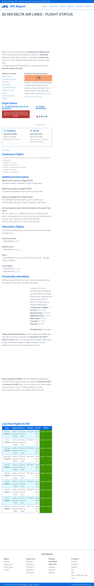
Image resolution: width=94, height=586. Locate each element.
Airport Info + (54, 6)
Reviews (52, 572)
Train (73, 577)
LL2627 (17, 268)
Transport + (70, 6)
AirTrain (74, 561)
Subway (74, 566)
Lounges (52, 566)
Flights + (45, 6)
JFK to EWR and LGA (79, 574)
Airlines (6, 569)
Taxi (72, 572)
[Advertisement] (47, 34)
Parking (62, 6)
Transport (75, 558)
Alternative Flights (9, 87)
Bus (72, 569)
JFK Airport (17, 6)
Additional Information (6, 82)
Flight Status (7, 76)
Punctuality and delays (8, 90)
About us (36, 584)
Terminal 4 (30, 564)
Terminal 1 (30, 561)
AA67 (17, 240)
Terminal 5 (30, 566)
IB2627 (17, 257)
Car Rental (79, 6)
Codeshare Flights (9, 78)
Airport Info (30, 558)
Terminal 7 (30, 569)
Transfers (74, 564)
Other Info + (88, 6)
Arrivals (6, 561)
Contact (30, 584)
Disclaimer (24, 584)
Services (52, 569)
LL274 (17, 271)
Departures (8, 564)
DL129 (17, 249)
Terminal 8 (30, 572)
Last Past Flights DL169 (8, 96)
